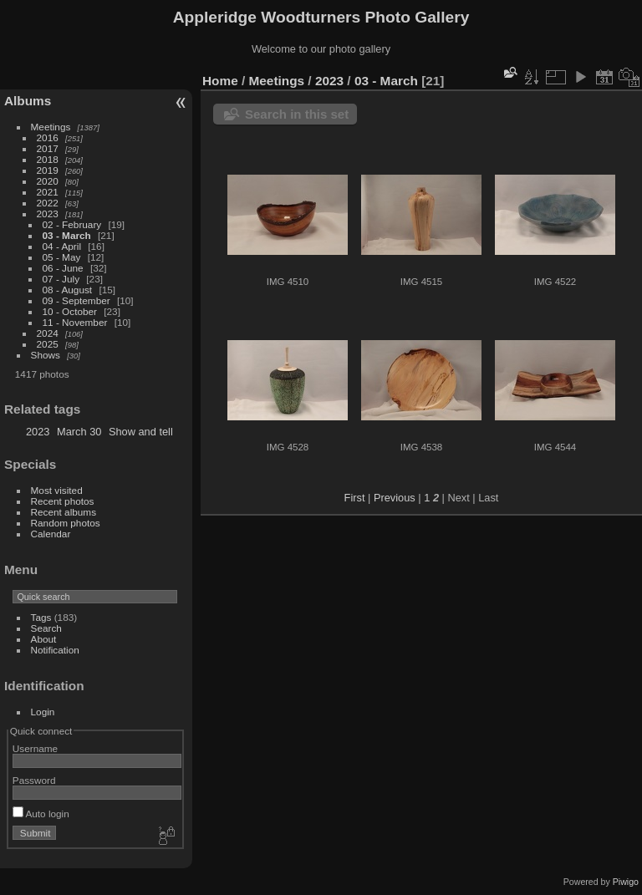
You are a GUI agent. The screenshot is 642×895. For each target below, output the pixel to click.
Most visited (57, 490)
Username (35, 748)
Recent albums (63, 511)
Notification (55, 649)
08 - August (68, 289)
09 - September (76, 300)
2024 (48, 333)
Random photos (65, 522)
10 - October (70, 311)
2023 (48, 213)
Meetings (51, 126)
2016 (48, 137)
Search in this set (297, 114)
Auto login (41, 813)
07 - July (61, 278)
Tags (41, 617)
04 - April (62, 246)
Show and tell (141, 431)
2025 (48, 343)
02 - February (72, 224)
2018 (48, 159)
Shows (45, 354)
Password (34, 780)
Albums (27, 101)
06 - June (63, 267)
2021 (48, 191)
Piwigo (626, 882)
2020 (48, 180)
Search (46, 628)
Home (220, 81)
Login (43, 711)
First (354, 497)
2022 (48, 202)
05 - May (62, 257)
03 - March (67, 235)
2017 (48, 148)
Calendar (51, 533)
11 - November (75, 322)
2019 (48, 170)
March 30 (79, 431)
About (44, 638)
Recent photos (62, 501)
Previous (394, 497)
